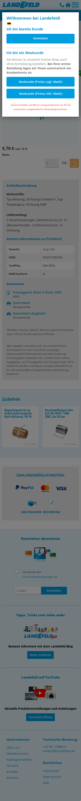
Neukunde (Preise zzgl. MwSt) (40, 82)
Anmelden (40, 38)
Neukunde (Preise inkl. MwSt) (40, 94)
